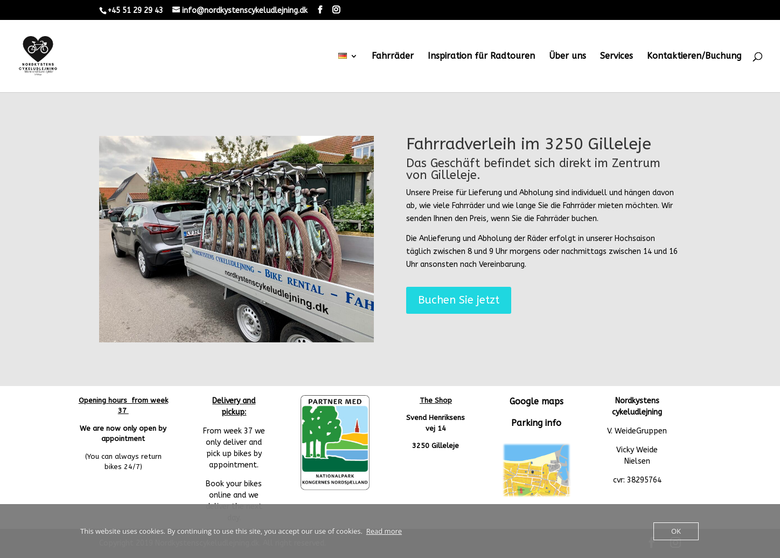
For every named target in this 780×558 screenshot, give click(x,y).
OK (676, 531)
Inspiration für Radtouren (481, 56)
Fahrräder (393, 56)
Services (616, 56)
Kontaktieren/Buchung (694, 56)
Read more (384, 531)
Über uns (567, 56)
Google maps (536, 401)
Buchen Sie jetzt (458, 300)
